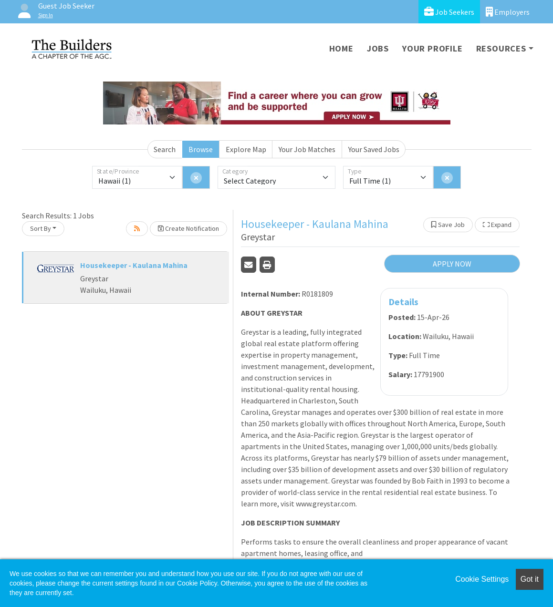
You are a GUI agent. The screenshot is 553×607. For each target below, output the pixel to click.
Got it (530, 579)
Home (341, 48)
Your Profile (432, 48)
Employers (508, 12)
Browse (200, 149)
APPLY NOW (452, 263)
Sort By (40, 228)
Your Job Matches (307, 149)
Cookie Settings (482, 579)
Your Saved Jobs (373, 149)
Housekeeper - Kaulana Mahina (134, 265)
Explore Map (246, 149)
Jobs (378, 48)
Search (165, 149)
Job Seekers (449, 12)
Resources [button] (501, 48)
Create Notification (188, 228)
